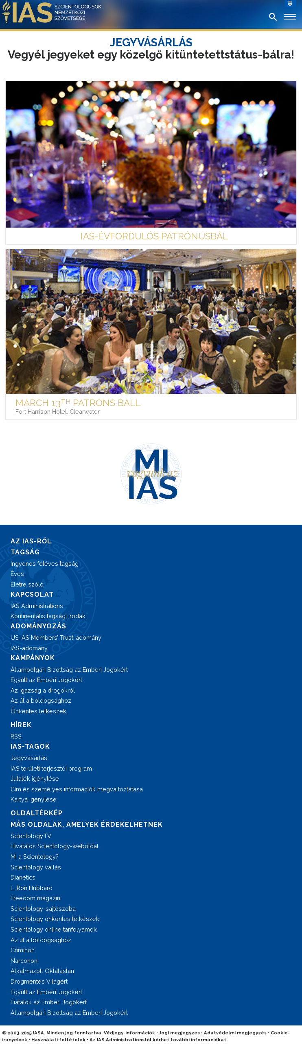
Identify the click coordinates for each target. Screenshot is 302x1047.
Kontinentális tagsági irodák (48, 616)
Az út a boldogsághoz (41, 700)
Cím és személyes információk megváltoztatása (77, 789)
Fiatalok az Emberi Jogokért (49, 1002)
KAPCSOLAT (32, 594)
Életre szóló (27, 584)
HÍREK (21, 725)
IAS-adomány (29, 648)
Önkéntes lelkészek (38, 711)
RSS (16, 736)
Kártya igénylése (34, 799)
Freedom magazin (35, 898)
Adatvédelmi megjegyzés (235, 1033)
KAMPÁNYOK (33, 658)
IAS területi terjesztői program (51, 768)
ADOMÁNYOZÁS (38, 626)
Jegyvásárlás (29, 757)
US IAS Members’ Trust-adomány (56, 637)
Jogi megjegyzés (179, 1033)
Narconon (24, 960)
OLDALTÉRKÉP (37, 813)
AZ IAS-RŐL (31, 541)
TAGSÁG (25, 552)
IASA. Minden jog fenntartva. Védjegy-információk (94, 1033)
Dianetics (23, 877)
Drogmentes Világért (39, 981)
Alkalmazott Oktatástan (42, 970)
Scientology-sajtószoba (43, 908)
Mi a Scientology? (35, 856)
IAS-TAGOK (30, 746)
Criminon (23, 950)
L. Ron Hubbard (32, 887)
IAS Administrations (37, 605)
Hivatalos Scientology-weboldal (54, 846)
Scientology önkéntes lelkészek (55, 918)
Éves (17, 573)
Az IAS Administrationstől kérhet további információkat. (159, 1040)
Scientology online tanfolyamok (54, 929)
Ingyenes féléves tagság (45, 563)
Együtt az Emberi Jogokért (46, 679)
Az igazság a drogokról (43, 690)
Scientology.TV (31, 835)
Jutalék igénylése (35, 778)
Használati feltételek (58, 1040)
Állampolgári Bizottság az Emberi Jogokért (69, 669)
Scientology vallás (36, 867)
